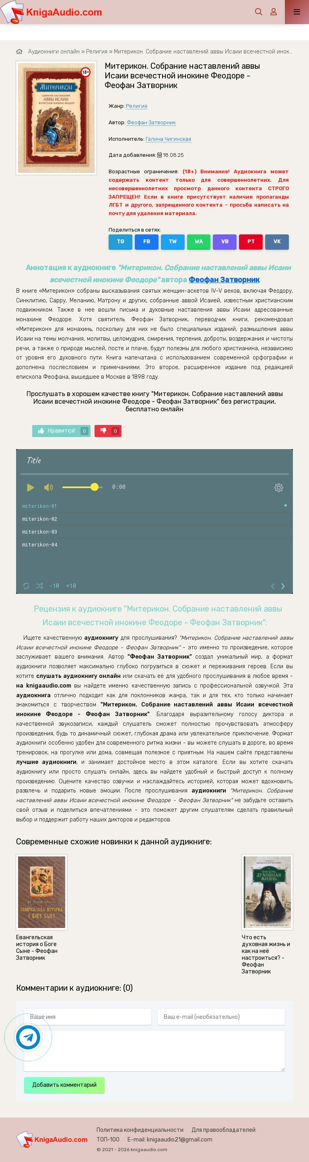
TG (120, 241)
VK (277, 241)
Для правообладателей (223, 1130)
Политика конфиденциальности (140, 1130)
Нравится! (63, 431)
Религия (136, 106)
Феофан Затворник (151, 122)
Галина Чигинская (168, 139)
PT (251, 241)
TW (173, 241)
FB (146, 241)
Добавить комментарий (64, 1085)
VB (225, 241)
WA (199, 241)
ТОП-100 (108, 1139)
